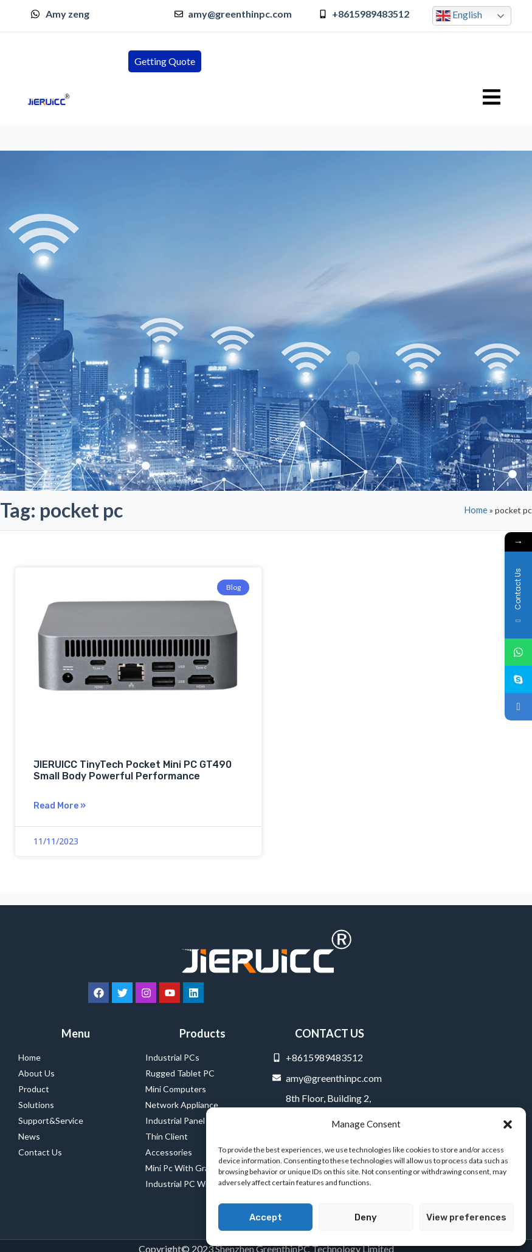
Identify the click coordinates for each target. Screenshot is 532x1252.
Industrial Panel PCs (184, 1120)
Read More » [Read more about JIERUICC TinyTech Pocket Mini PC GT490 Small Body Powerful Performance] (59, 806)
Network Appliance (181, 1105)
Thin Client (166, 1136)
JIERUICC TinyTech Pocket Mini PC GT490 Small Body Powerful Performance (132, 770)
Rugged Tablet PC (183, 1073)
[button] (508, 1124)
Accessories (168, 1152)
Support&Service (50, 1120)
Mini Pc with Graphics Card (197, 1168)
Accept (265, 1217)
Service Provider (34, 1236)
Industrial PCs (175, 1058)
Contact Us (40, 1152)
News (29, 1136)
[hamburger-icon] (491, 98)
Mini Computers (175, 1089)
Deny (365, 1217)
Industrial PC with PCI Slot (197, 1183)
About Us (36, 1073)
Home (476, 509)
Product (33, 1089)
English (459, 16)
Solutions (36, 1105)
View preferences (466, 1217)
